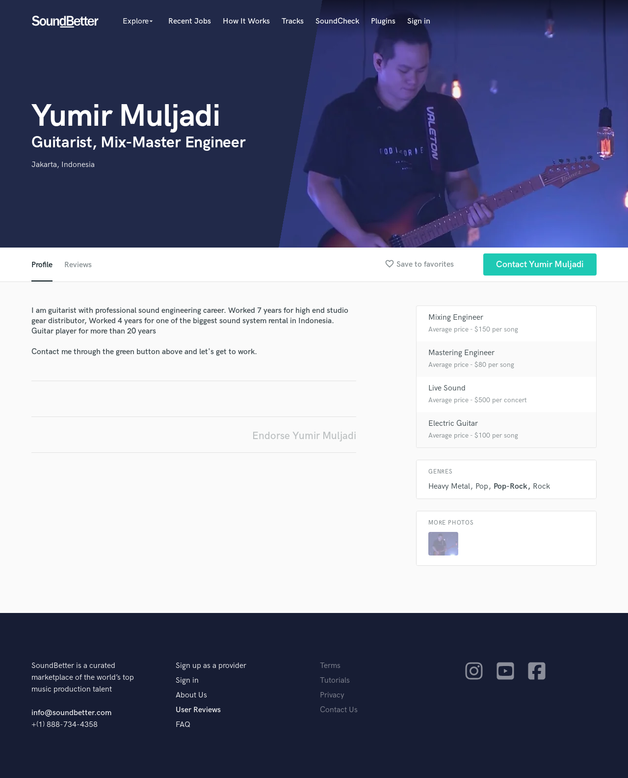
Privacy (332, 695)
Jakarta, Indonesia (63, 164)
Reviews (78, 265)
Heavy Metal (449, 486)
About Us (191, 695)
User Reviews (198, 710)
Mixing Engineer (455, 317)
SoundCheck (337, 21)
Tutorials (335, 680)
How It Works (246, 21)
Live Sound (447, 388)
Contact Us (339, 710)
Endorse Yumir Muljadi (304, 436)
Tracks (293, 21)
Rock (541, 486)
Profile (41, 265)
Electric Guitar (453, 423)
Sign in (418, 21)
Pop (481, 486)
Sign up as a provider (211, 665)
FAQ (183, 724)
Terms (330, 665)
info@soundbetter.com (71, 713)
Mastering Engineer (461, 353)
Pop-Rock (510, 486)
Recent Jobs (189, 21)
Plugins (383, 21)
